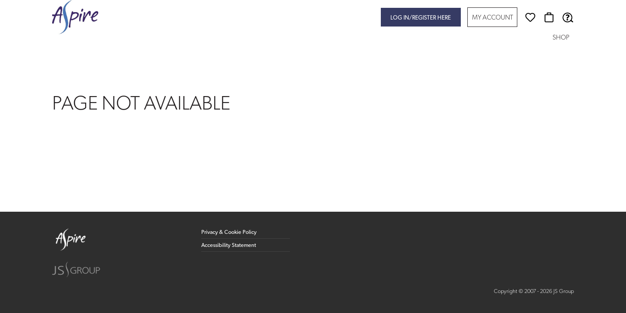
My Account (492, 18)
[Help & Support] (568, 17)
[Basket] (549, 17)
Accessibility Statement (228, 245)
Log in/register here (420, 18)
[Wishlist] (530, 17)
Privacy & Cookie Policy (228, 232)
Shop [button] (561, 38)
